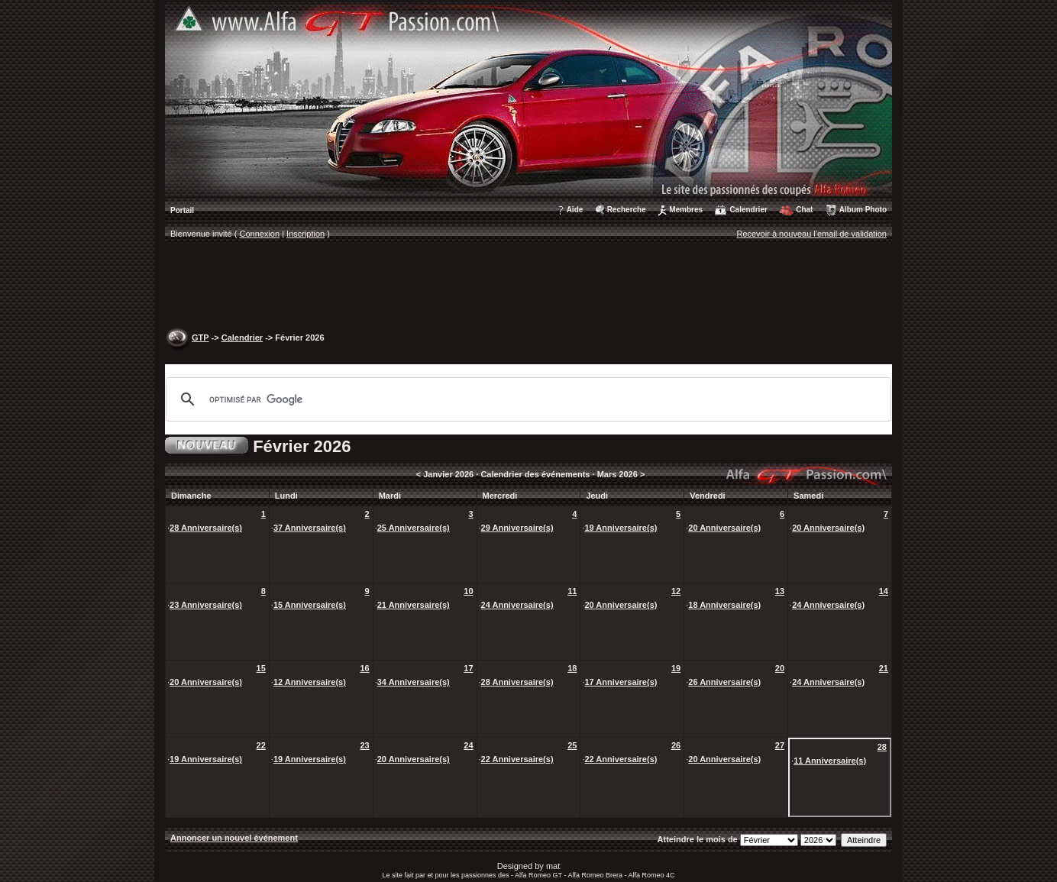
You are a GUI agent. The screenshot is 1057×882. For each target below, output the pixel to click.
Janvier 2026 (448, 474)
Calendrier (748, 209)
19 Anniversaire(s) (620, 527)
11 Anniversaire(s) (830, 760)
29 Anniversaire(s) (517, 527)
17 (468, 668)
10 (468, 591)
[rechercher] (526, 399)
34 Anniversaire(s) (413, 682)
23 (364, 745)
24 (468, 745)
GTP (200, 337)
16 (364, 668)
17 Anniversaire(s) (620, 682)
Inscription (305, 233)
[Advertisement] (528, 287)
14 (883, 591)
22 (261, 745)
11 (572, 591)
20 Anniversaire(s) (724, 527)
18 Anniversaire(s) (724, 604)
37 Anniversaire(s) (309, 527)
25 (572, 745)
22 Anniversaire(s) (517, 759)
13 (779, 591)
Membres (686, 209)
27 (779, 745)
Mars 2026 (617, 474)
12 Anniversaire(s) (309, 682)
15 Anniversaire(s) (309, 604)
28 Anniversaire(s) (206, 527)
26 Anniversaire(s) (724, 682)
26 (675, 745)
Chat (804, 209)
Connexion (260, 233)
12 (675, 591)
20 (779, 668)
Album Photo (863, 209)
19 (675, 668)
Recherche (626, 209)
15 (261, 668)
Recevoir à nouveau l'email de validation (811, 233)
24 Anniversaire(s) (517, 604)
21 (883, 668)
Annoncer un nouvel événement (234, 837)
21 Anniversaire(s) (413, 604)
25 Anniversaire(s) (413, 527)
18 (572, 668)
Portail (182, 210)
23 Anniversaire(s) (206, 604)
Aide (575, 209)
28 (882, 746)
